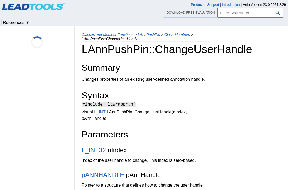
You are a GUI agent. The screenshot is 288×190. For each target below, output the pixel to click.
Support (213, 5)
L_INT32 (94, 150)
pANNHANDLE (103, 175)
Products (197, 5)
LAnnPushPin (149, 34)
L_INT (99, 113)
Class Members (177, 34)
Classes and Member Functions (108, 34)
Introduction (231, 5)
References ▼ (16, 22)
